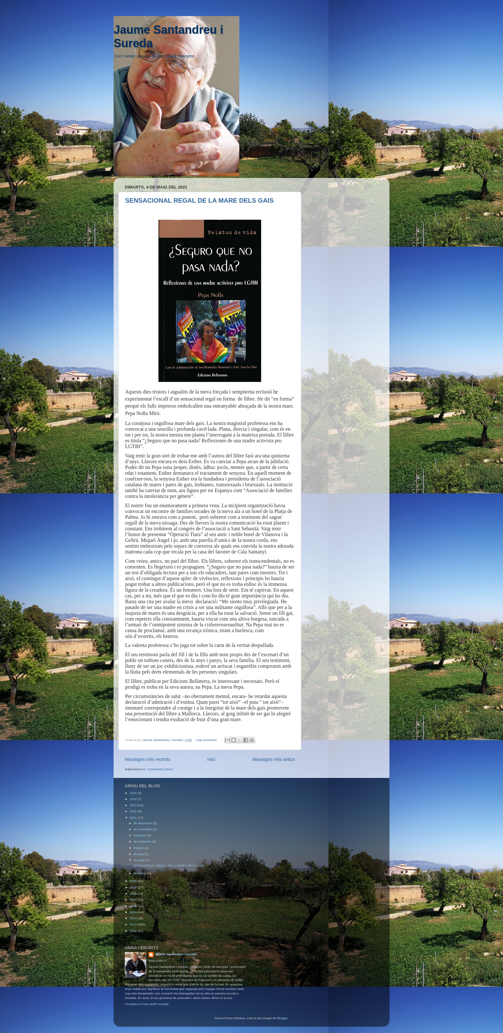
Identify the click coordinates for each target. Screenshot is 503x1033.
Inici (211, 759)
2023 (134, 805)
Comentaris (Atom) (160, 769)
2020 (134, 881)
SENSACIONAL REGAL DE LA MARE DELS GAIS (199, 200)
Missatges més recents (147, 759)
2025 (134, 793)
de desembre (143, 823)
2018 (134, 893)
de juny (139, 854)
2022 (134, 811)
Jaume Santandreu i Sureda (176, 954)
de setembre (142, 841)
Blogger (282, 1018)
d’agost (139, 848)
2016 (134, 906)
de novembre (143, 829)
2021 (134, 817)
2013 (134, 924)
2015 (134, 912)
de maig (139, 860)
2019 (134, 887)
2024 (134, 799)
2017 (134, 899)
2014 (134, 918)
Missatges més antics (273, 759)
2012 (134, 930)
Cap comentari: (207, 740)
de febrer (140, 873)
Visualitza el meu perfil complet (146, 1004)
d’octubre (140, 835)
